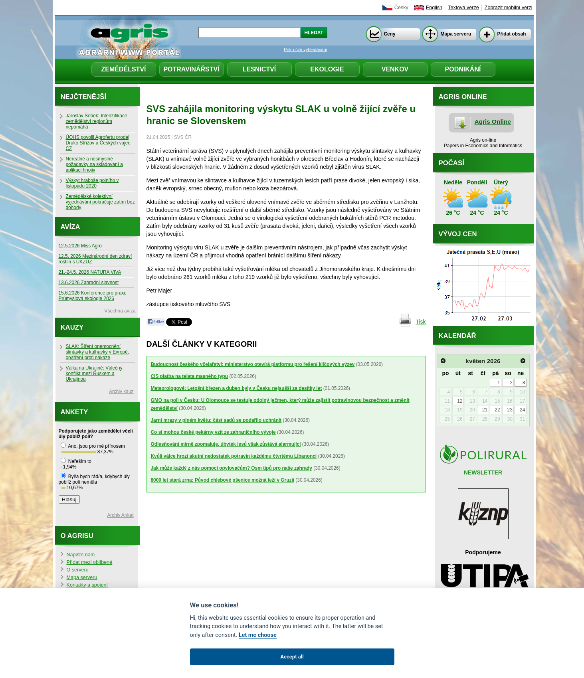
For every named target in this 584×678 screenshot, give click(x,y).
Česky (401, 7)
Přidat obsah (511, 34)
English (434, 7)
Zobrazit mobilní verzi (509, 7)
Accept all (291, 657)
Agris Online (493, 121)
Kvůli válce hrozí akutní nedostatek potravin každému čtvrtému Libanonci (234, 456)
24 (522, 410)
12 (459, 401)
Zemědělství (123, 69)
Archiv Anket (120, 515)
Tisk (421, 321)
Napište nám (81, 554)
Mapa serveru (456, 34)
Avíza (70, 227)
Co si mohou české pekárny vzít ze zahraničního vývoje (213, 432)
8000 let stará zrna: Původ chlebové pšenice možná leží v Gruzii (223, 480)
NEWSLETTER (483, 472)
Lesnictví (259, 69)
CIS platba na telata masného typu (189, 376)
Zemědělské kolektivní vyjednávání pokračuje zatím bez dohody (100, 202)
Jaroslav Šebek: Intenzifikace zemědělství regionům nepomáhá (96, 121)
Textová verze (463, 7)
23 (510, 410)
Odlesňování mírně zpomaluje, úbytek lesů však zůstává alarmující (226, 444)
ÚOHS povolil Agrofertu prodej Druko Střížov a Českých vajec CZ (98, 142)
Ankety (74, 412)
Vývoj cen (458, 234)
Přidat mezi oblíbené (90, 562)
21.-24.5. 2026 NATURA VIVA (90, 272)
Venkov (395, 69)
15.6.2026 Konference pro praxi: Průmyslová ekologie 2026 (93, 295)
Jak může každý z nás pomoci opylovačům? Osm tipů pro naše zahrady (231, 468)
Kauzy (72, 327)
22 (497, 410)
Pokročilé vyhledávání (305, 49)
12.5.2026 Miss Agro (80, 246)
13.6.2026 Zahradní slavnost (89, 282)
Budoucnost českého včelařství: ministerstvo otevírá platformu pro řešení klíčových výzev (253, 364)
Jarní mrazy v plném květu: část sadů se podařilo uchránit (216, 420)
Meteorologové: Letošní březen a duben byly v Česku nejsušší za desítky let (236, 388)
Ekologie (327, 69)
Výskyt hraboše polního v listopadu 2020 (92, 183)
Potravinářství (191, 69)
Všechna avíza (120, 311)
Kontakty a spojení (87, 585)
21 (484, 410)
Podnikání (463, 69)
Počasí (451, 163)
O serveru (78, 570)
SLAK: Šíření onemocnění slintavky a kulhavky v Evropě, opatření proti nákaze (97, 352)
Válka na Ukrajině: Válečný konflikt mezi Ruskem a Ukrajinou (94, 373)
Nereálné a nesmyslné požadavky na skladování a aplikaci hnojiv (94, 164)
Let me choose (258, 635)
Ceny (390, 34)
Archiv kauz (121, 391)
